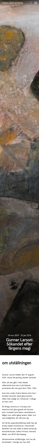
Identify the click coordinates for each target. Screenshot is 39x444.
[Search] (31, 3)
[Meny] (35, 3)
